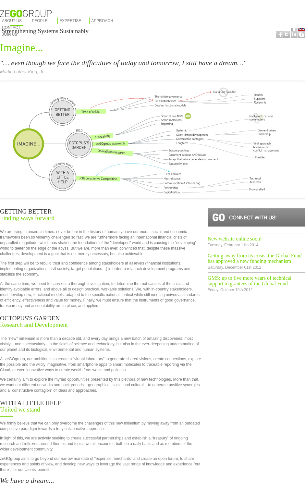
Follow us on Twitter (286, 34)
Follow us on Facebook (279, 34)
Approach (102, 20)
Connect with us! (256, 217)
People (39, 20)
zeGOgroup (26, 14)
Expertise (70, 20)
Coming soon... (294, 34)
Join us (9, 34)
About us (12, 20)
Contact (11, 27)
